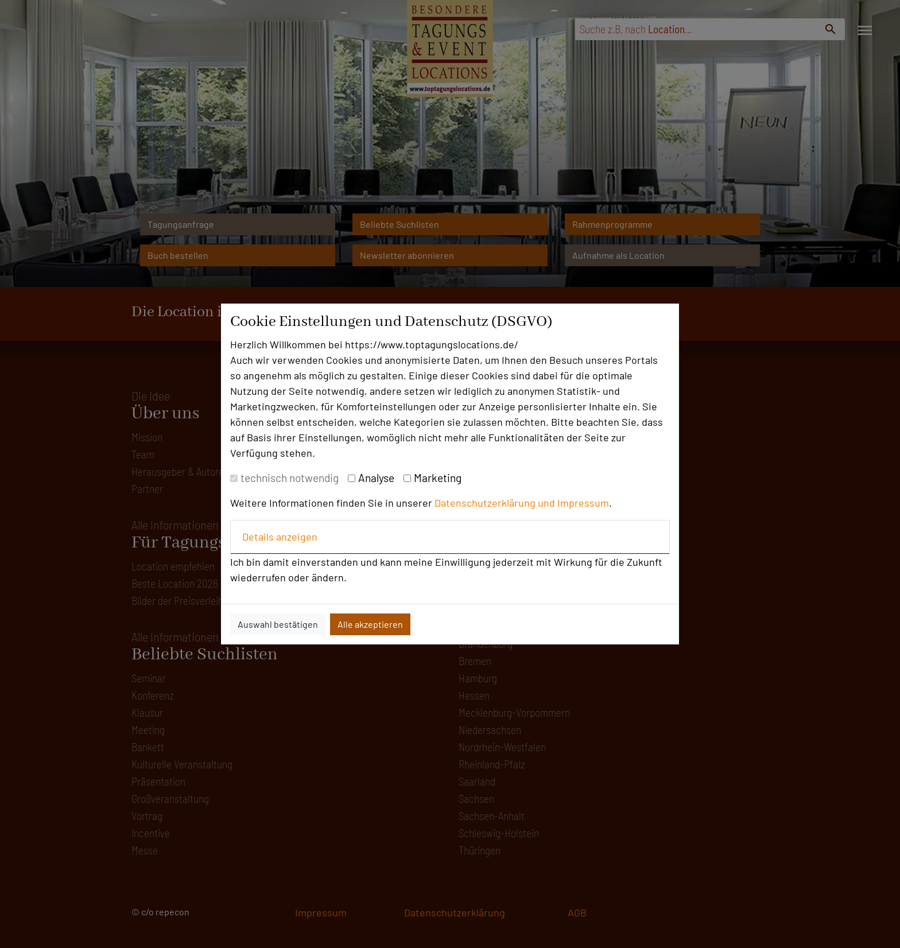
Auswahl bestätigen (278, 624)
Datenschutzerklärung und (496, 502)
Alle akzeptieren (370, 624)
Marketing (437, 477)
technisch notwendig (289, 477)
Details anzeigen (279, 536)
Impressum (583, 502)
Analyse (376, 477)
